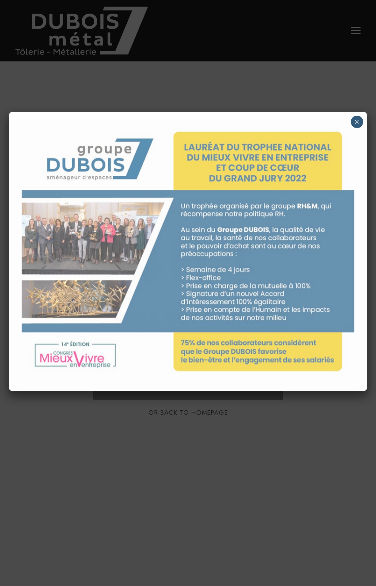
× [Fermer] (356, 122)
